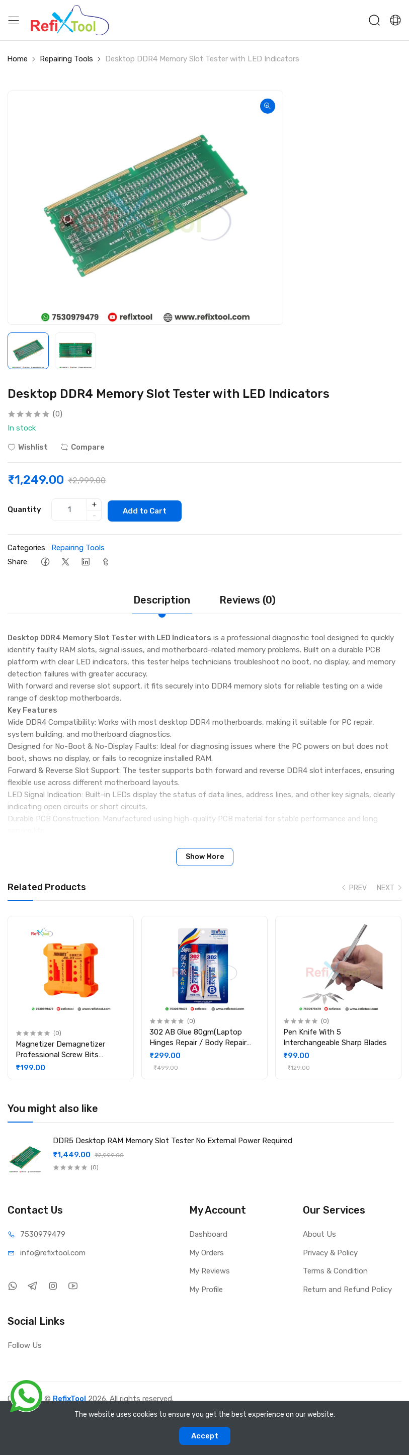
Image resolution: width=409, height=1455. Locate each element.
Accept (204, 1435)
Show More (205, 855)
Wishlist (28, 447)
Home (17, 58)
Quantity (24, 508)
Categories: (27, 546)
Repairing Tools (66, 58)
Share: (18, 560)
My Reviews (209, 1269)
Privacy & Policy (330, 1251)
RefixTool (69, 1397)
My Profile (206, 1288)
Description (161, 598)
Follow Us (25, 1343)
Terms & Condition (335, 1269)
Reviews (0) (247, 598)
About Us (319, 1232)
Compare (82, 447)
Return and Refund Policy (347, 1288)
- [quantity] (94, 514)
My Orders (206, 1251)
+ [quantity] (94, 503)
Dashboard (208, 1232)
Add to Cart (149, 508)
